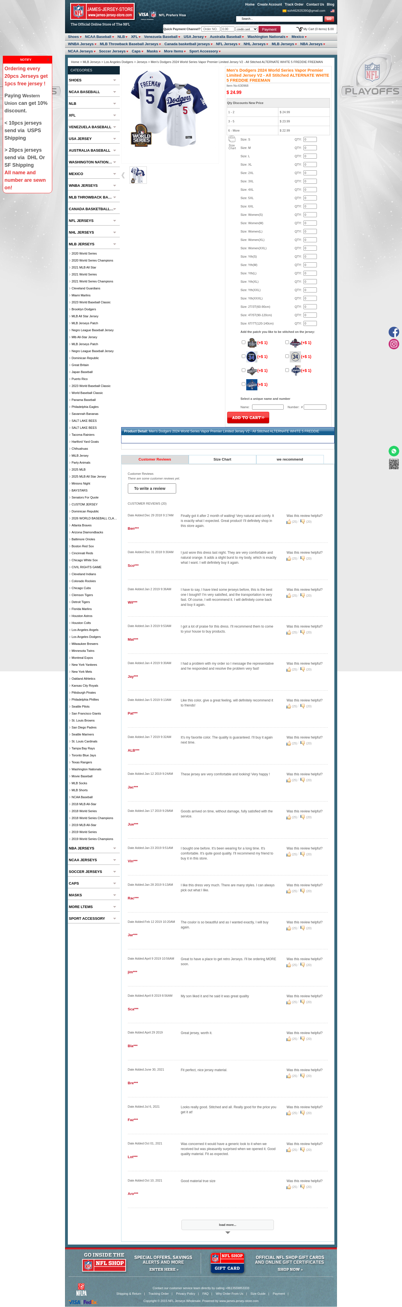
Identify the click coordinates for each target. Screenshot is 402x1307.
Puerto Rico (80, 379)
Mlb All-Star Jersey (84, 337)
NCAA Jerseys (80, 51)
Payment (279, 1293)
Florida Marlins (82, 609)
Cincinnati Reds (82, 553)
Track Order (294, 4)
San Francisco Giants (86, 713)
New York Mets (82, 671)
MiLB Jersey (80, 455)
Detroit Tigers (81, 602)
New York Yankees (84, 664)
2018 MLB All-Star (84, 804)
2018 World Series (84, 811)
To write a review (150, 488)
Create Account (269, 4)
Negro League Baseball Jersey (93, 330)
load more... (227, 1224)
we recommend (290, 459)
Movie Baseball (82, 776)
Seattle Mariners (83, 734)
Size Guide (257, 1293)
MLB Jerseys (283, 44)
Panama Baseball (84, 399)
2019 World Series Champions (92, 839)
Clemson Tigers (82, 595)
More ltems (173, 51)
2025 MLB (79, 469)
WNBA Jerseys (81, 44)
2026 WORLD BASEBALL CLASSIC (95, 518)
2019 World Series (84, 832)
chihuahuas (80, 448)
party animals (81, 462)
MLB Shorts (80, 790)
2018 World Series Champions (92, 818)
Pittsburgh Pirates (84, 692)
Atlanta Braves (82, 525)
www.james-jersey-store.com (239, 1301)
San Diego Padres (84, 727)
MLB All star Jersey (85, 316)
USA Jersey (194, 37)
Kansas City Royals (85, 685)
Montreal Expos (82, 657)
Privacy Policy (185, 1293)
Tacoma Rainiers (83, 434)
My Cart (318, 29)
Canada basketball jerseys (187, 44)
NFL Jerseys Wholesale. (185, 1301)
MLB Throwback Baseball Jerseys (129, 44)
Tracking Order (159, 1293)
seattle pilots (81, 706)
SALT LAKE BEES (84, 420)
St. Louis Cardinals (84, 741)
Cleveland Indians (84, 574)
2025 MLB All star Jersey (89, 476)
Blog (330, 4)
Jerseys (142, 62)
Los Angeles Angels (85, 629)
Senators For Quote (85, 497)
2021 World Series (84, 274)
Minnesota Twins (83, 650)
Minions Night (81, 483)
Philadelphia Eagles (85, 406)
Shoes (73, 37)
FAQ (205, 1293)
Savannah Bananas (85, 413)
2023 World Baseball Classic (91, 302)
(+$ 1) (255, 342)
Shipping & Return (128, 1293)
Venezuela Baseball (161, 37)
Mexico (297, 37)
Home (250, 4)
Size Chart (222, 459)
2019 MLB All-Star (84, 825)
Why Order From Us (229, 1293)
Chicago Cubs (81, 588)
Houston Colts (81, 623)
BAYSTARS (80, 490)
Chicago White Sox (85, 560)
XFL (134, 37)
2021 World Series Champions (92, 281)
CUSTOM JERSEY (85, 504)
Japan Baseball (82, 372)
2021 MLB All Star (84, 267)
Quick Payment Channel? (183, 29)
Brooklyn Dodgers (84, 309)
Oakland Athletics (83, 678)
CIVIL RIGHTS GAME (87, 567)
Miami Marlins (81, 295)
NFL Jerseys (227, 44)
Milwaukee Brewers (85, 643)
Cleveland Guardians (86, 288)
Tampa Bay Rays (83, 748)
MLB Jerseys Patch (85, 323)
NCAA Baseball (98, 37)
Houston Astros (82, 616)
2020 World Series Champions (92, 260)
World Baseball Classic (87, 392)
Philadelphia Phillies (85, 699)
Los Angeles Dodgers (119, 62)
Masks (152, 51)
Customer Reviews (154, 459)
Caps (136, 51)
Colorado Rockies (84, 581)
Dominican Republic (85, 358)
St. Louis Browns (83, 720)
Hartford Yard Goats (85, 441)
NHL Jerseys (255, 44)
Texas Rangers (82, 762)
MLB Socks (79, 783)
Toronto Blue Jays (84, 755)
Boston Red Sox (83, 546)
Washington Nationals (266, 37)
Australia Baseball (225, 37)
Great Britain (80, 365)
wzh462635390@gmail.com (306, 10)
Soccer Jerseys (112, 51)
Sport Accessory (203, 51)
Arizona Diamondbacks (87, 532)
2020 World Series (84, 253)
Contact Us (315, 4)
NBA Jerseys (311, 44)
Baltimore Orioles (83, 539)
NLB (121, 37)
